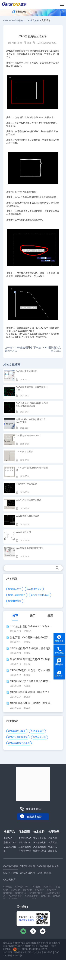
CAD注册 (45, 896)
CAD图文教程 (32, 20)
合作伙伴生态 (24, 851)
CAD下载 (17, 955)
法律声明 (8, 952)
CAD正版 (36, 886)
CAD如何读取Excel (40, 595)
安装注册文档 (39, 838)
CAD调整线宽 (14, 601)
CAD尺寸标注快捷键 (17, 737)
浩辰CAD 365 (10, 842)
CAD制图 (7, 886)
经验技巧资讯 (39, 851)
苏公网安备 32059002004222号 (30, 949)
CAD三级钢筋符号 (16, 595)
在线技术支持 (34, 816)
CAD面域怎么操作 (16, 731)
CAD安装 (7, 893)
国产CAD (15, 890)
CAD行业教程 (16, 20)
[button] (31, 12)
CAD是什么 (20, 893)
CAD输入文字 (14, 589)
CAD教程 (51, 890)
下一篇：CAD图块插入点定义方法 (47, 349)
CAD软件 (8, 955)
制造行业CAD (24, 842)
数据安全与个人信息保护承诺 (38, 952)
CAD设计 (39, 890)
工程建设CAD (24, 838)
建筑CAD (27, 890)
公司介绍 (52, 838)
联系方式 (52, 847)
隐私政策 (18, 952)
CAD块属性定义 (34, 589)
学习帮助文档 (39, 842)
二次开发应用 (24, 847)
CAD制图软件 (35, 893)
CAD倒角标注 (37, 731)
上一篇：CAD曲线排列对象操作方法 (18, 349)
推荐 (15, 615)
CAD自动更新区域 (46, 43)
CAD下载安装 (15, 896)
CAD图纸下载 (31, 896)
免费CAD (47, 886)
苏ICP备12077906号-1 (13, 946)
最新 (50, 615)
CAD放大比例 (39, 737)
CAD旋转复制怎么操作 (19, 743)
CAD (5, 20)
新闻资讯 (52, 851)
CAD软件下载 (21, 886)
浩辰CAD (8, 838)
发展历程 (52, 842)
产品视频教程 (39, 847)
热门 (33, 615)
